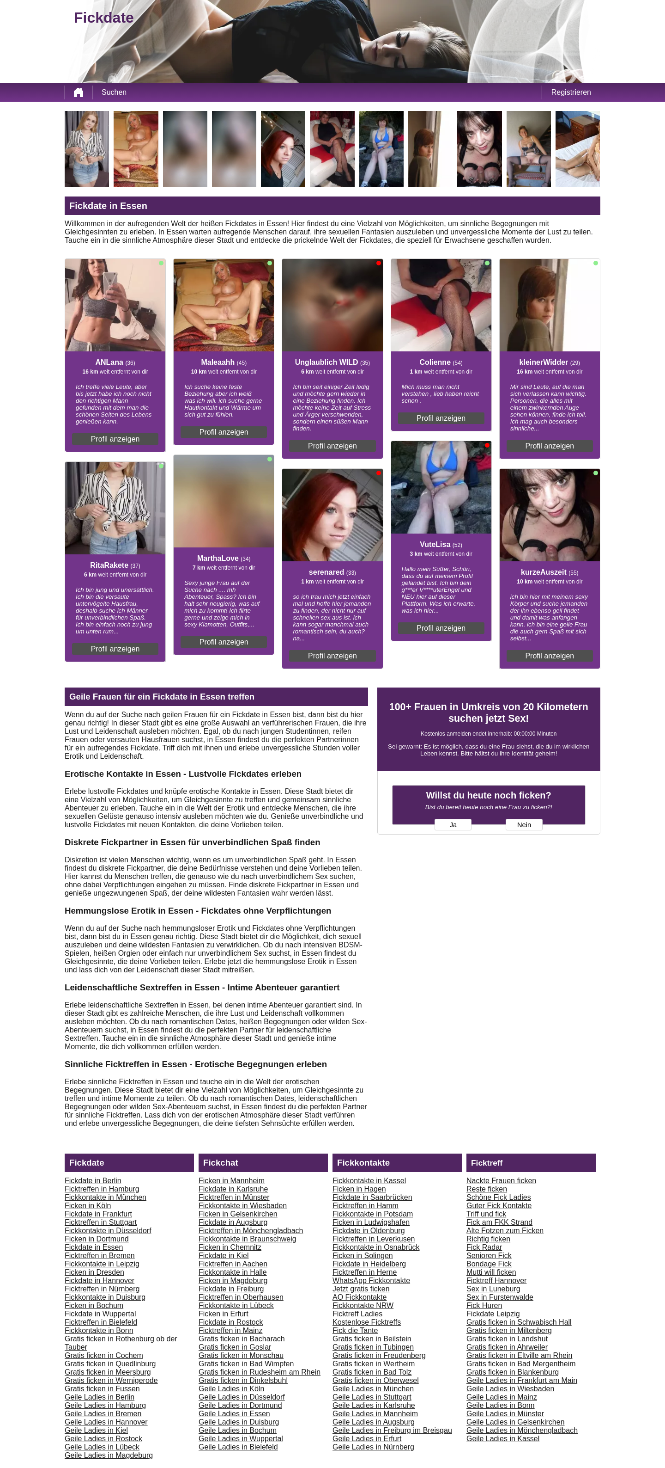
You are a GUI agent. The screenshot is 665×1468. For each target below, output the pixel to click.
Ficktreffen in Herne (364, 1272)
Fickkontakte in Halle (233, 1272)
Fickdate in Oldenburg (368, 1231)
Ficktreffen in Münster (234, 1197)
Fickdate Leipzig (493, 1314)
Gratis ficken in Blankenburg (512, 1372)
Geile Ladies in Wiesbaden (510, 1389)
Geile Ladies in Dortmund (240, 1405)
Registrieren (571, 92)
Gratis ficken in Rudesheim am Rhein (259, 1372)
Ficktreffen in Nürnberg (102, 1289)
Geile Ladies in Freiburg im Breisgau (392, 1430)
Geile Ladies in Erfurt (366, 1439)
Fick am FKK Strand (499, 1222)
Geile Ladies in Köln (231, 1389)
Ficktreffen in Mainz (230, 1330)
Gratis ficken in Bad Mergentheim (521, 1364)
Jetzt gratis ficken (361, 1289)
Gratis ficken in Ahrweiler (507, 1347)
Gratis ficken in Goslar (235, 1347)
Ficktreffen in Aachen (233, 1264)
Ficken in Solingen (362, 1255)
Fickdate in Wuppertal (100, 1314)
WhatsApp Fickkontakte (371, 1280)
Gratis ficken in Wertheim (373, 1364)
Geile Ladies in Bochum (238, 1430)
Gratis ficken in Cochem (104, 1355)
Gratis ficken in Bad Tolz (371, 1372)
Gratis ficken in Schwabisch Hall (519, 1322)
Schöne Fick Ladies (498, 1197)
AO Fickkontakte (359, 1297)
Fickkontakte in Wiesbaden (243, 1206)
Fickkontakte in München (105, 1197)
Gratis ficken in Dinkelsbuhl (243, 1380)
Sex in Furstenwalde (499, 1297)
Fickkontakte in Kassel (369, 1181)
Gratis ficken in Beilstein (371, 1339)
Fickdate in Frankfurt (98, 1214)
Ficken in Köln (88, 1206)
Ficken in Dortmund (97, 1239)
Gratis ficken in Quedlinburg (110, 1364)
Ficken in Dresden (94, 1272)
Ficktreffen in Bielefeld (101, 1322)
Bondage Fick (489, 1264)
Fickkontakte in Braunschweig (247, 1239)
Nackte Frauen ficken (501, 1181)
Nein (524, 825)
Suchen (114, 92)
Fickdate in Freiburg (231, 1289)
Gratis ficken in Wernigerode (111, 1380)
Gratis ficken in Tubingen (373, 1347)
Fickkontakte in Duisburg (105, 1297)
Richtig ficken (488, 1239)
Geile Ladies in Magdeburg (109, 1455)
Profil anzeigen (115, 439)
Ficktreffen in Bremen (100, 1255)
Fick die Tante (355, 1330)
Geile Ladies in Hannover (106, 1422)
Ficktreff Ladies (357, 1314)
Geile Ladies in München (373, 1389)
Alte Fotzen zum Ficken (505, 1231)
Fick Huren (484, 1305)
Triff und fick (486, 1214)
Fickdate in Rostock (231, 1322)
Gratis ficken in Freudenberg (379, 1355)
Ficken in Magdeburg (233, 1280)
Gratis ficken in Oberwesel (375, 1380)
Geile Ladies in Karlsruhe (373, 1405)
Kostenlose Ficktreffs (366, 1322)
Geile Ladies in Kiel (96, 1430)
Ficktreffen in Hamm (365, 1206)
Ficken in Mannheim (232, 1181)
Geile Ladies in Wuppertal (241, 1439)
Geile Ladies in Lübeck (102, 1447)
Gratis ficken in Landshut (507, 1339)
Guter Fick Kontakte (499, 1206)
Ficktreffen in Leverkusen (373, 1239)
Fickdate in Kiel (224, 1255)
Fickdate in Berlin (93, 1181)
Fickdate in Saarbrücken (372, 1197)
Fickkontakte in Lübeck (236, 1305)
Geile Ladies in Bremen (103, 1414)
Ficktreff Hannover (496, 1280)
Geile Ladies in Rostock (103, 1439)
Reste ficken (486, 1189)
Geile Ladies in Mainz (501, 1397)
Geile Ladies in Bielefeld (238, 1447)
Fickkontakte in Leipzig (102, 1264)
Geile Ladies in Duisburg (239, 1422)
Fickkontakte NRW (362, 1305)
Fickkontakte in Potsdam (372, 1214)
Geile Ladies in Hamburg (105, 1405)
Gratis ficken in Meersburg (108, 1372)
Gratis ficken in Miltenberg (509, 1330)
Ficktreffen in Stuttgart (101, 1222)
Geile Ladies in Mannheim (375, 1414)
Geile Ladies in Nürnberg (373, 1447)
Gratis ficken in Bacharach (242, 1339)
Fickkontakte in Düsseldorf (108, 1231)
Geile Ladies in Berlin (99, 1397)
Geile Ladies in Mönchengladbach (522, 1430)
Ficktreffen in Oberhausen (241, 1297)
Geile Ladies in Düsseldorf (242, 1397)
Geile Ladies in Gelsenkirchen (515, 1422)
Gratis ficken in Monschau (241, 1355)
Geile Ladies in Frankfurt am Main (521, 1380)
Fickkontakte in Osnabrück (376, 1247)
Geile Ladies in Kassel (502, 1439)
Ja (453, 825)
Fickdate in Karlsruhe (233, 1189)
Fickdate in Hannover (99, 1280)
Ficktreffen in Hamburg (102, 1189)
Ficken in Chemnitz (230, 1247)
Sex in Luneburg (493, 1289)
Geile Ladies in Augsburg (373, 1422)
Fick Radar (484, 1247)
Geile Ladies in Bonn (500, 1405)
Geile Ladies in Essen (234, 1414)
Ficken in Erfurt (223, 1314)
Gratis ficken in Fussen (102, 1389)
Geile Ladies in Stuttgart (371, 1397)
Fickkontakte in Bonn (99, 1330)
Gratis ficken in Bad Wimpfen (246, 1364)
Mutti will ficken (491, 1272)
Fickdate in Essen (94, 1247)
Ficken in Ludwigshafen (371, 1222)
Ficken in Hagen (359, 1189)
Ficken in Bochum (94, 1305)
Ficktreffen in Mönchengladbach (251, 1231)
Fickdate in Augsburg (233, 1222)
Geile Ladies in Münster (505, 1414)
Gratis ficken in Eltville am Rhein (519, 1355)
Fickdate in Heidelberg (369, 1264)
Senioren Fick (489, 1255)
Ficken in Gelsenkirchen (238, 1214)
